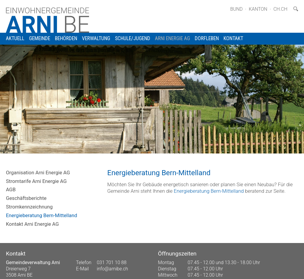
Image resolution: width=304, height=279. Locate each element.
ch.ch (280, 9)
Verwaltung (96, 38)
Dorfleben (207, 38)
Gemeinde (39, 38)
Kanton (258, 9)
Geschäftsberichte (26, 198)
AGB (11, 189)
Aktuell (15, 38)
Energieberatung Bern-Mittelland (41, 215)
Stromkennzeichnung (29, 207)
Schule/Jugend (132, 38)
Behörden (66, 38)
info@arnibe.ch (112, 269)
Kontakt (233, 38)
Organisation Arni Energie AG (38, 172)
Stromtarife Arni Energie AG (36, 181)
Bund (236, 9)
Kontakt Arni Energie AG (32, 224)
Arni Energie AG (172, 38)
